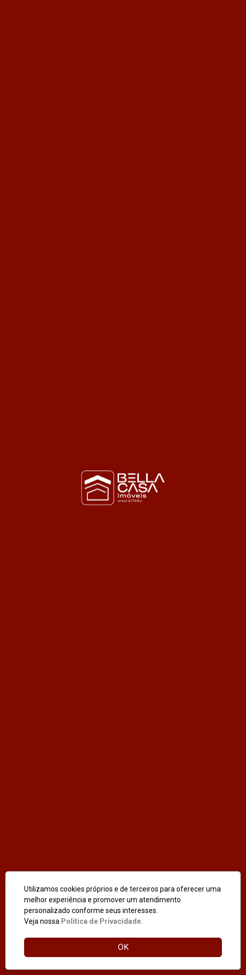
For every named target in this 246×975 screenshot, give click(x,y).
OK (123, 947)
